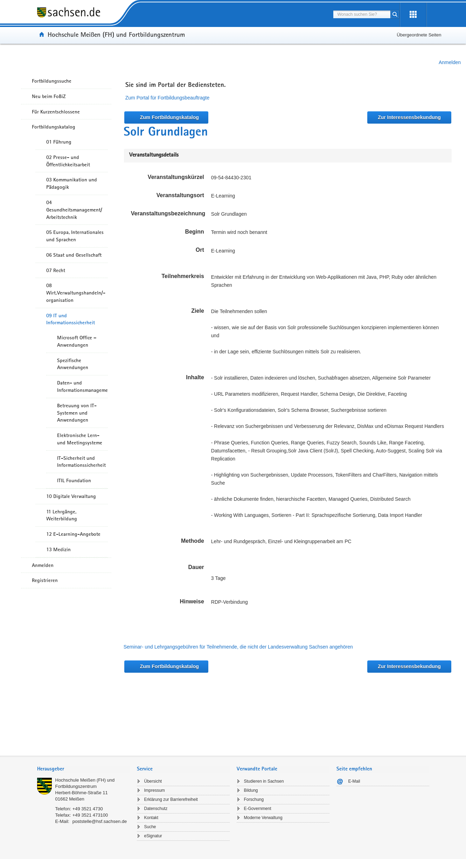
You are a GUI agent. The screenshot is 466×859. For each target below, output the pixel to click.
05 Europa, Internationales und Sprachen (75, 236)
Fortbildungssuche (51, 81)
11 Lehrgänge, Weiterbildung (61, 515)
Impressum (154, 790)
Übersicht (153, 781)
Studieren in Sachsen (264, 781)
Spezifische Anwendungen (72, 364)
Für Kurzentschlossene (56, 112)
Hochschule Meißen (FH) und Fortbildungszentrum (116, 34)
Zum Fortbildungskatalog (169, 117)
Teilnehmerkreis (182, 276)
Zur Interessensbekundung (409, 117)
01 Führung (58, 142)
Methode (192, 541)
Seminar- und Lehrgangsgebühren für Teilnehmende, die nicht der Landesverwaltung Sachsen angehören (238, 647)
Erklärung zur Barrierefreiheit (171, 799)
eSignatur (153, 835)
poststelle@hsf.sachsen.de (99, 821)
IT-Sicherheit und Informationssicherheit (81, 462)
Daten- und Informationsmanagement (82, 386)
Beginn (194, 232)
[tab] (83, 769)
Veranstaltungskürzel (176, 177)
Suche (150, 826)
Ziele (197, 311)
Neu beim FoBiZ (49, 96)
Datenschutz (156, 808)
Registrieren (45, 580)
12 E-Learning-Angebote (73, 534)
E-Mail (354, 781)
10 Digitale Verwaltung (71, 496)
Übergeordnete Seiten (419, 34)
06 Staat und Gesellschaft (74, 255)
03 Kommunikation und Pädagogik (71, 183)
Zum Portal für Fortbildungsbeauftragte (167, 98)
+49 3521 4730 (87, 808)
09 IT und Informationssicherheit (70, 319)
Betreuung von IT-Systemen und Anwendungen (77, 412)
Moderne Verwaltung (263, 817)
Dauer (196, 567)
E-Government (257, 808)
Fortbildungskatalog (53, 127)
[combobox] (362, 14)
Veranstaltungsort (180, 195)
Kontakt (151, 817)
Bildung (251, 790)
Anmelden (450, 62)
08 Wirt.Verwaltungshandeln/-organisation (75, 292)
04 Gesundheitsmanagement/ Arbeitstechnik (74, 209)
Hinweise (192, 601)
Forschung (254, 799)
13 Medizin (58, 549)
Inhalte (195, 377)
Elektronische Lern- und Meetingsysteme (79, 439)
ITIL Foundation (74, 480)
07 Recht (55, 270)
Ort (200, 250)
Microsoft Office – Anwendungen (76, 341)
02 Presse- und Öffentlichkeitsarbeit (68, 161)
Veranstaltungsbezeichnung (168, 213)
